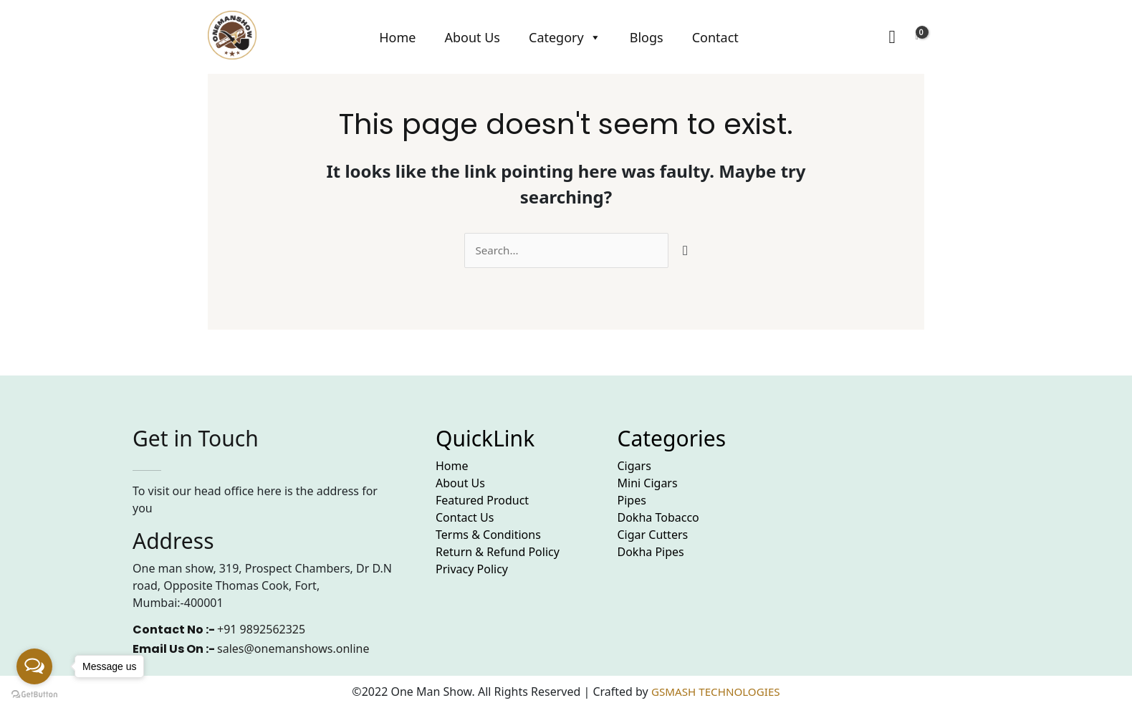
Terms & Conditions (488, 535)
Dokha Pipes (651, 552)
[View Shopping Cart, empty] (917, 37)
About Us (472, 37)
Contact (715, 37)
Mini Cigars (648, 484)
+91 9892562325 (261, 630)
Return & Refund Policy (498, 552)
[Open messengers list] (34, 666)
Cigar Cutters (653, 535)
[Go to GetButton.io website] (34, 693)
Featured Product (482, 501)
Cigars (634, 466)
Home (397, 37)
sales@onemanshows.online (293, 649)
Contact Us (465, 518)
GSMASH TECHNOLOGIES (716, 692)
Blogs (646, 37)
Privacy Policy (472, 570)
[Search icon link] (891, 37)
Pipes (632, 501)
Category (565, 37)
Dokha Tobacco (658, 518)
